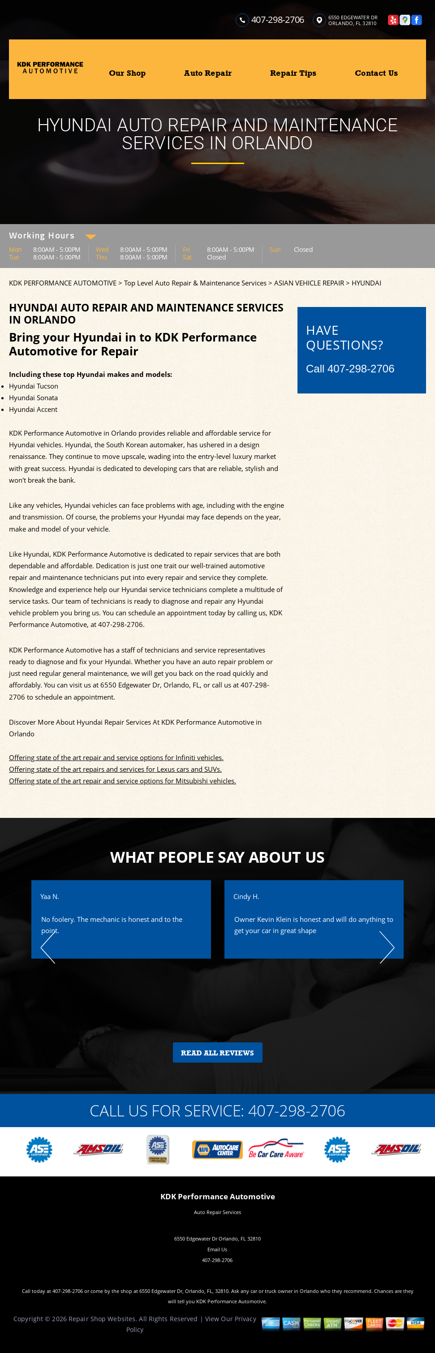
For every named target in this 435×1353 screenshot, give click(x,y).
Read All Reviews (217, 1053)
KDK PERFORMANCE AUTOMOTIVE (62, 282)
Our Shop (127, 73)
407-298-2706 (277, 19)
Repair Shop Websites (102, 1318)
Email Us (217, 1249)
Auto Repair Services (217, 1212)
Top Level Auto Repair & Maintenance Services (195, 282)
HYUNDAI (366, 282)
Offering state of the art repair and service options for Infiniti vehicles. (116, 757)
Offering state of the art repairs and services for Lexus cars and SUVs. (115, 769)
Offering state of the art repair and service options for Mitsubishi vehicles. (122, 780)
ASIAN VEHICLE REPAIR (309, 282)
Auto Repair (208, 73)
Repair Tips (293, 73)
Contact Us (376, 73)
